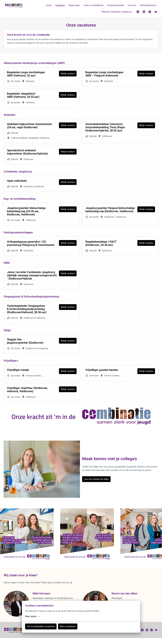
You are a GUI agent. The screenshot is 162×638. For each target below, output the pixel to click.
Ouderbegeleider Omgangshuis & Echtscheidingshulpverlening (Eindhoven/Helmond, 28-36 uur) (27, 309)
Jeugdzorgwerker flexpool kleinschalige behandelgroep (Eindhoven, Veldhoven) (110, 209)
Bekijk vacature (68, 73)
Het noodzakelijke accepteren (41, 626)
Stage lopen (74, 5)
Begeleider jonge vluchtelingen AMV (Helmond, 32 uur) (26, 74)
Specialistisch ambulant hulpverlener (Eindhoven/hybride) (27, 152)
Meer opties (32, 616)
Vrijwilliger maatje (18, 370)
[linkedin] (144, 11)
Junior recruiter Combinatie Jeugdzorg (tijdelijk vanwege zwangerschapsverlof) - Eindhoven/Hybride (32, 275)
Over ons (132, 5)
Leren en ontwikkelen (94, 5)
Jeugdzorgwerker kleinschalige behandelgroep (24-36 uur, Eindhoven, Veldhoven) (26, 211)
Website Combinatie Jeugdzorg (117, 11)
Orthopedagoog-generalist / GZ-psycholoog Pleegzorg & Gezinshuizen (30, 243)
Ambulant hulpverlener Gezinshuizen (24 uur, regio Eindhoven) (29, 125)
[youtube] (155, 11)
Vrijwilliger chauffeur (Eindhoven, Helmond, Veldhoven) (27, 389)
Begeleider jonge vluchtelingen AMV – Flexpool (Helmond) (104, 74)
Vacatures (60, 5)
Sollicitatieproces (148, 5)
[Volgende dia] (157, 535)
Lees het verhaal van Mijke (96, 479)
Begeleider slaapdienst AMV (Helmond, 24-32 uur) (23, 95)
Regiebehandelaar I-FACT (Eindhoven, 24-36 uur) (101, 243)
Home (49, 5)
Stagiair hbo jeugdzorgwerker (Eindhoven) (25, 341)
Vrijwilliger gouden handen (101, 370)
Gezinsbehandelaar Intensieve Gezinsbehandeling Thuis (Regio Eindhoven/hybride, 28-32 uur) (105, 127)
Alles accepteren (68, 626)
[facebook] (138, 11)
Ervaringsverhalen (115, 5)
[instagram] (149, 11)
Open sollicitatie (17, 180)
